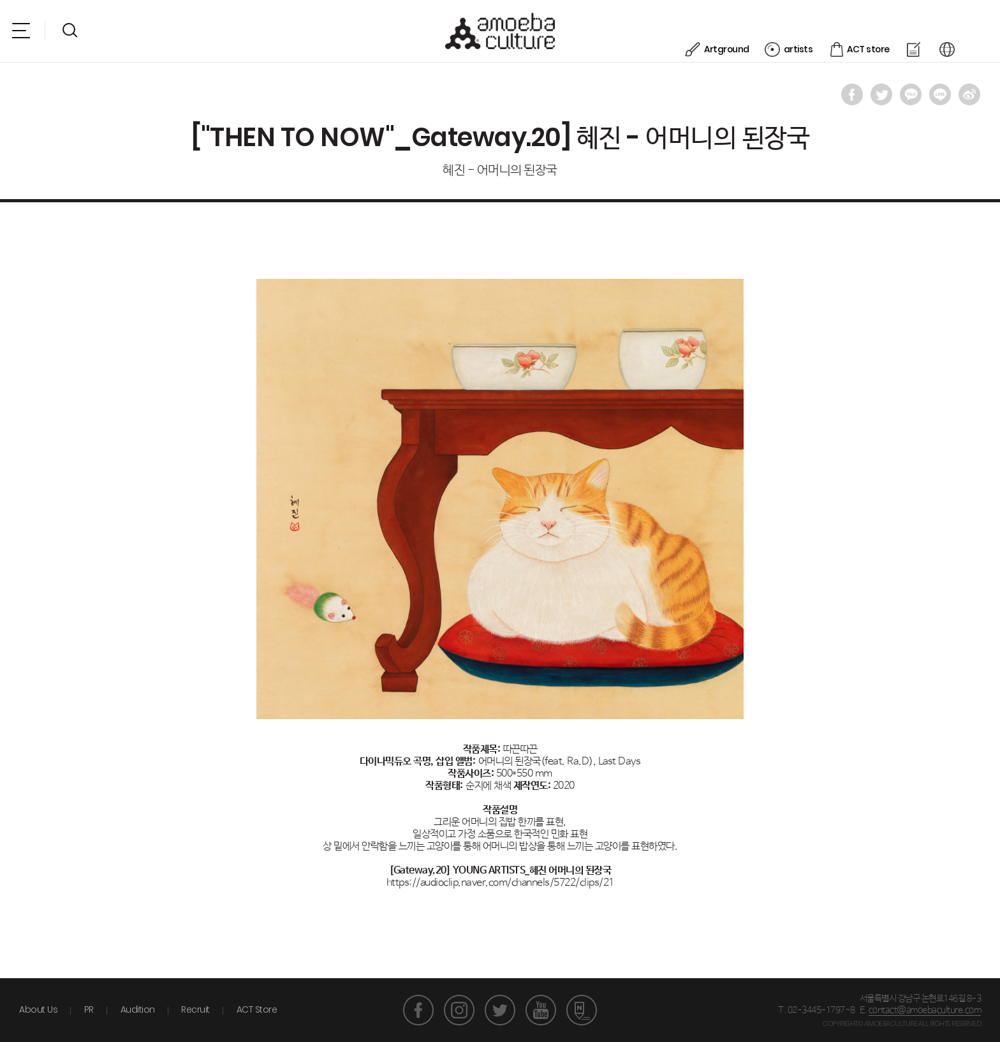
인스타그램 (459, 1010)
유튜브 (541, 1010)
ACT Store (257, 1009)
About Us (38, 1009)
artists (824, 29)
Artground (753, 29)
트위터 (500, 1010)
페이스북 (418, 1010)
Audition (138, 1009)
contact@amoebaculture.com (925, 1010)
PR (89, 1009)
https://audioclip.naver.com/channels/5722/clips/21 (500, 883)
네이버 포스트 (581, 1010)
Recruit (195, 1009)
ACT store (895, 29)
